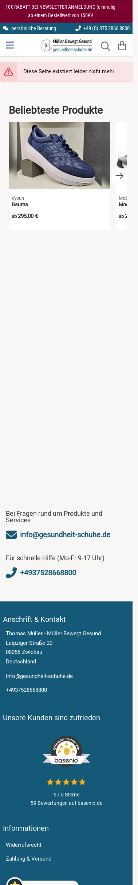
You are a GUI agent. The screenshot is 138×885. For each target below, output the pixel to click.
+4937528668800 (26, 690)
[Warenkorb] (122, 45)
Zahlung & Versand (28, 858)
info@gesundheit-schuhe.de (39, 676)
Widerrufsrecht (24, 845)
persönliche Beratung (29, 28)
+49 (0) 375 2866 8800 (102, 28)
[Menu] (10, 45)
